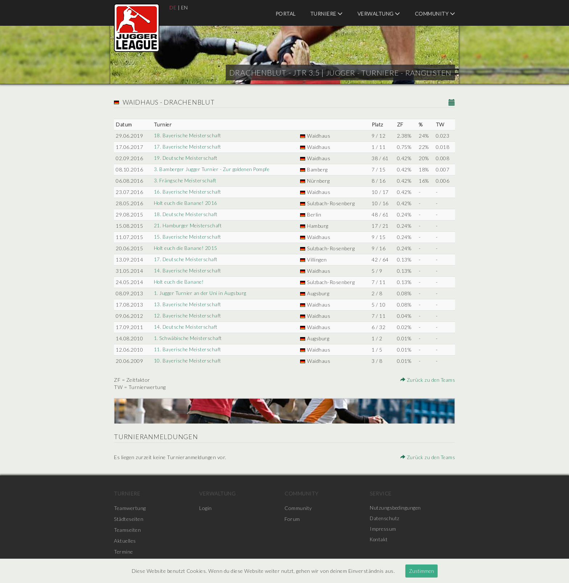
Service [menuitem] (381, 493)
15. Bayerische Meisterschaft (187, 237)
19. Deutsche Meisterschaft (185, 158)
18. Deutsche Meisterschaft (185, 214)
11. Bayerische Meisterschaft (187, 350)
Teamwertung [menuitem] (130, 508)
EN (184, 7)
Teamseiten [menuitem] (127, 530)
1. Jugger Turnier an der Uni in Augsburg (200, 293)
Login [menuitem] (205, 508)
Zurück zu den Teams (427, 380)
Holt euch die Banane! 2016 (185, 203)
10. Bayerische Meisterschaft (187, 361)
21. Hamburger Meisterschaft (187, 226)
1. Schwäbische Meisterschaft (187, 338)
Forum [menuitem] (292, 519)
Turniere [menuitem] (326, 14)
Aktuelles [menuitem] (125, 541)
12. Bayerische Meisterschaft (187, 316)
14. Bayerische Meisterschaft (187, 271)
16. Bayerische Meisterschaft (187, 192)
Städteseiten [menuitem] (128, 519)
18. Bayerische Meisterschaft (187, 136)
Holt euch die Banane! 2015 (185, 248)
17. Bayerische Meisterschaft (187, 147)
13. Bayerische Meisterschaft (187, 304)
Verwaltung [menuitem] (378, 14)
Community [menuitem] (435, 14)
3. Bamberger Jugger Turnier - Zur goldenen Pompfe (213, 169)
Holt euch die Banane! (179, 282)
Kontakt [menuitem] (379, 541)
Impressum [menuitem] (383, 530)
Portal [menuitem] (285, 14)
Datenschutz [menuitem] (385, 519)
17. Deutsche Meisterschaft (185, 259)
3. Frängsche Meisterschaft (185, 181)
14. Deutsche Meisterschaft (185, 327)
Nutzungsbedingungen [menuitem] (396, 508)
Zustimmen (421, 571)
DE (173, 7)
